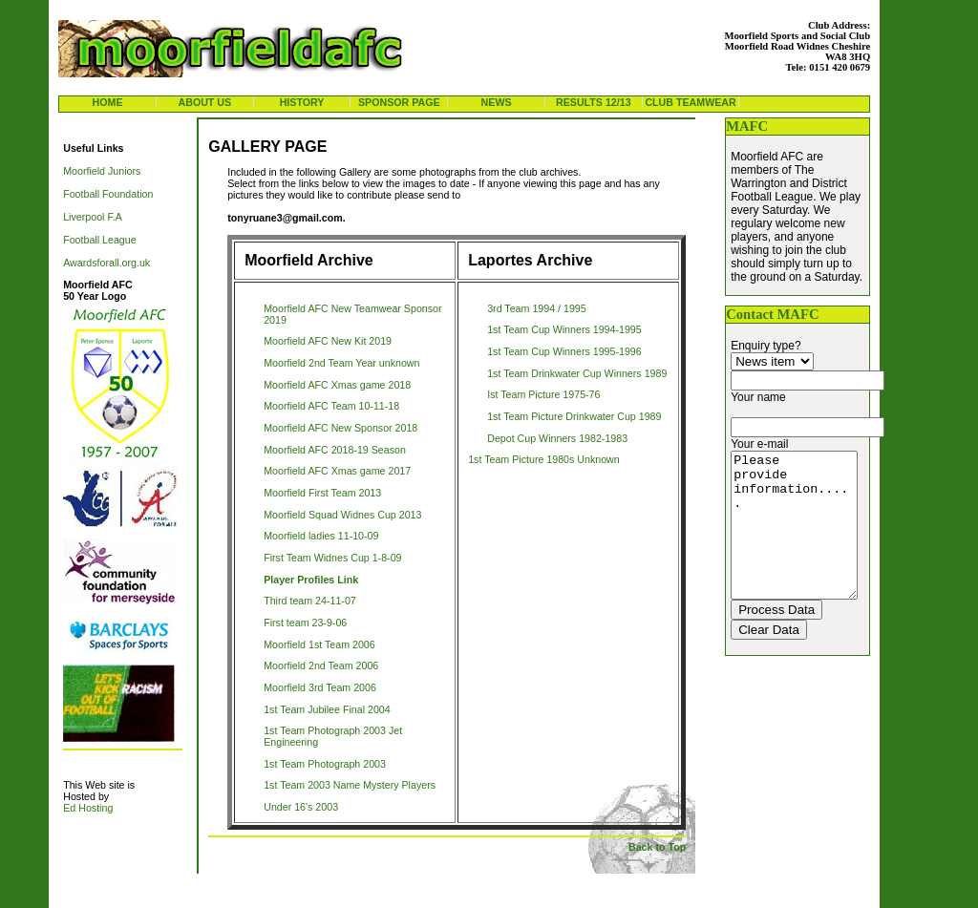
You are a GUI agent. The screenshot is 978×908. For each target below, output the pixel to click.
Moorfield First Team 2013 (322, 492)
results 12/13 (593, 102)
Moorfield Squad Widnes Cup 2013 (342, 514)
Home (108, 102)
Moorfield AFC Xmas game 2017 (337, 470)
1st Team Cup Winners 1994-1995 (564, 329)
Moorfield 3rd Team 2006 (320, 687)
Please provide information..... (801, 539)
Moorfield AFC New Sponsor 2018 (340, 427)
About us (204, 102)
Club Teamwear (690, 102)
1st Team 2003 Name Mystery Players (350, 785)
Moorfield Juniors (101, 171)
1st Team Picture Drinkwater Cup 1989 (574, 416)
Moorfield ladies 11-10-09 (321, 535)
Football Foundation (108, 194)
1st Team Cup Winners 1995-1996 (564, 351)
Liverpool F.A (92, 216)
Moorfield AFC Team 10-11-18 (331, 406)
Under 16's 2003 (301, 807)
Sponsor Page (399, 102)
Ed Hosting (88, 807)
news (496, 102)
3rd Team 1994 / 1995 (536, 308)
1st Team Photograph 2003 (325, 764)
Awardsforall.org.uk (106, 262)
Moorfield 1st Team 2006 (319, 644)
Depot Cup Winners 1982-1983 (557, 438)
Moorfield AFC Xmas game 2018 (337, 385)
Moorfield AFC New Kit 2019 (328, 341)
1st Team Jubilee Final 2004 (327, 709)
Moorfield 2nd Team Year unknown (341, 363)
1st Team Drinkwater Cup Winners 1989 (577, 373)
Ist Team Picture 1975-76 (543, 394)
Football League (99, 239)
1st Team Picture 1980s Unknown (544, 459)
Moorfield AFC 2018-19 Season (335, 449)
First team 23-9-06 (305, 622)
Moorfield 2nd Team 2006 (321, 665)
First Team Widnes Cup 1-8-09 (332, 557)
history (302, 102)
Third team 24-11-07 (310, 600)
